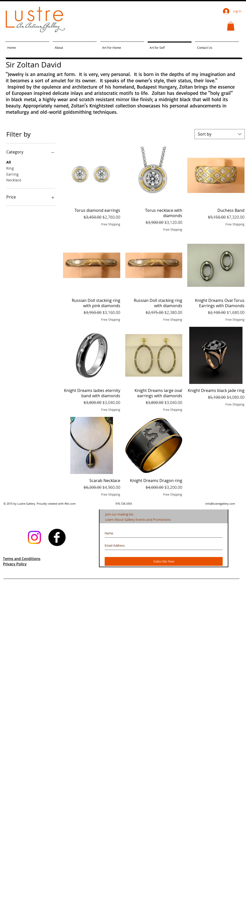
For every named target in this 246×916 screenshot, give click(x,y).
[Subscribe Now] (164, 561)
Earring (12, 174)
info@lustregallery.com (220, 503)
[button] (230, 26)
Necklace (13, 179)
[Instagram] (34, 537)
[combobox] (220, 134)
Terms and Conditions (21, 558)
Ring (10, 168)
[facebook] (57, 537)
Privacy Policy (15, 563)
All (8, 162)
